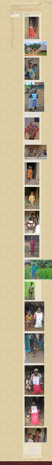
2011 (11, 43)
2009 (11, 45)
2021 (11, 21)
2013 (11, 41)
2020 (11, 22)
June (12, 34)
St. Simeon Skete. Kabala (27, 456)
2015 (11, 27)
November (13, 29)
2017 (11, 25)
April (12, 36)
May (12, 35)
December (13, 28)
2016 (11, 26)
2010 (11, 44)
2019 (11, 23)
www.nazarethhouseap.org (17, 7)
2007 (11, 47)
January (13, 39)
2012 (11, 42)
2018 (11, 24)
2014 (11, 40)
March (12, 37)
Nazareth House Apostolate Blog (24, 3)
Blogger (32, 463)
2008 (11, 46)
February (13, 38)
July (12, 33)
